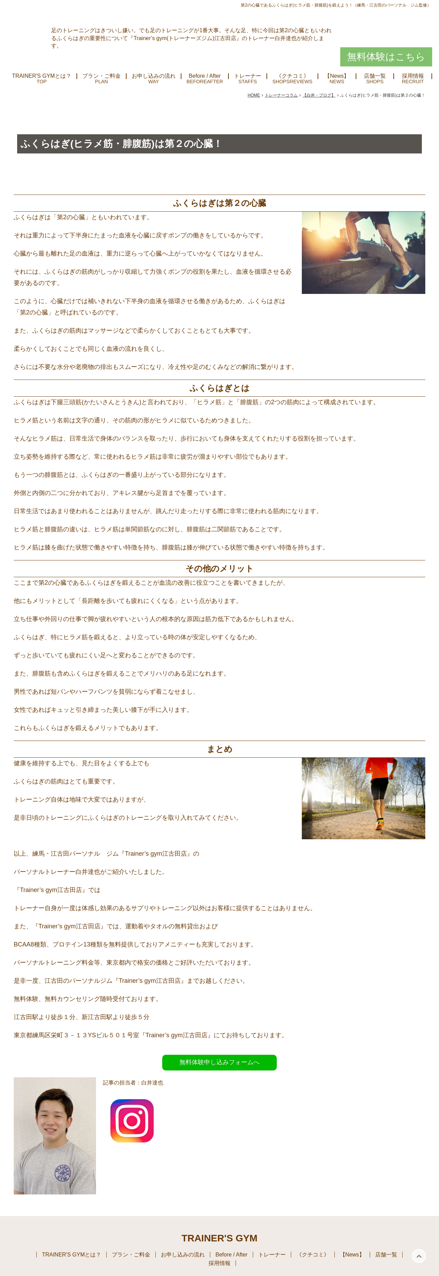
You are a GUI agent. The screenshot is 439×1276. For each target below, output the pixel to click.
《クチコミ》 (292, 76)
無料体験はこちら (386, 56)
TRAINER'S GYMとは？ (41, 76)
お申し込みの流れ (154, 76)
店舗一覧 (375, 76)
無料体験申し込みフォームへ (219, 1062)
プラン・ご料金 (101, 76)
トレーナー (247, 76)
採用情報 (413, 76)
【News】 (336, 76)
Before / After (205, 76)
